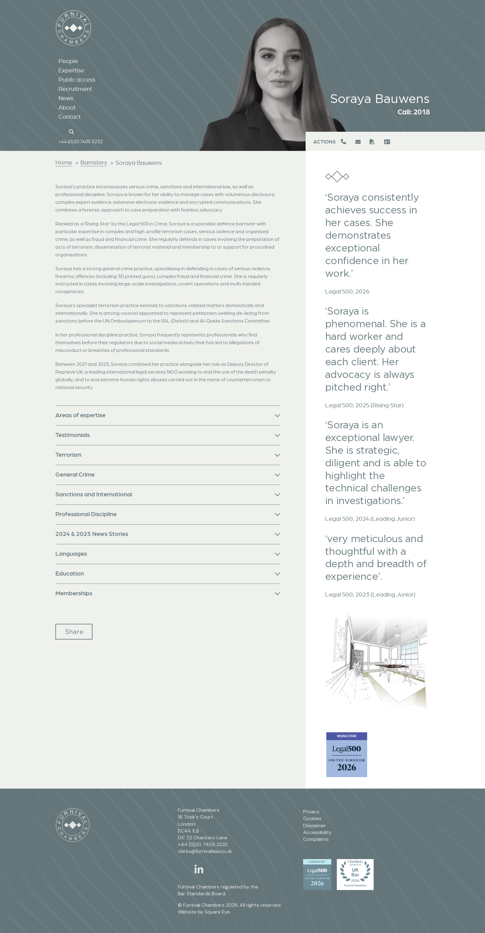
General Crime (75, 474)
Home (63, 162)
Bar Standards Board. (202, 893)
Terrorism (68, 454)
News (65, 98)
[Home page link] (61, 131)
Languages (71, 553)
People (68, 61)
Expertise (71, 70)
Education (69, 573)
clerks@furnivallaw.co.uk (205, 851)
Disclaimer (314, 825)
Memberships (73, 593)
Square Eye (217, 912)
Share (74, 631)
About (67, 107)
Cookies (312, 818)
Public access (76, 79)
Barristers (93, 162)
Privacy (311, 811)
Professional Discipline (86, 514)
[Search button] (72, 131)
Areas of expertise (80, 415)
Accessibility (317, 832)
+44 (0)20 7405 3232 (80, 141)
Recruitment (75, 89)
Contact (69, 116)
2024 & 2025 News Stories (91, 533)
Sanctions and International (93, 494)
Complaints (316, 839)
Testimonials (72, 435)
